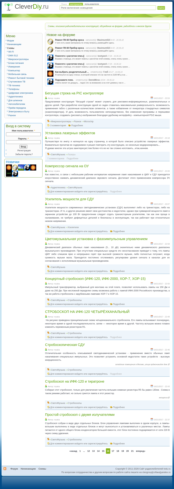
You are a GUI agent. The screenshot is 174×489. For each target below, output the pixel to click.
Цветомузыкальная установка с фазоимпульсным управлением (96, 239)
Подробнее (77, 125)
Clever (32, 6)
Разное (12, 115)
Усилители (73, 227)
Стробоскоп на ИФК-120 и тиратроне (74, 381)
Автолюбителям (16, 104)
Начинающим (14, 44)
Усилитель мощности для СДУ (69, 199)
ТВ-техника (14, 85)
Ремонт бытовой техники (21, 78)
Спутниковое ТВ (16, 81)
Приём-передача (17, 108)
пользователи (92, 4)
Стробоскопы (75, 300)
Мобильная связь (17, 74)
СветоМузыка (58, 154)
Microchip (89, 121)
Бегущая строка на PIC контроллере (74, 93)
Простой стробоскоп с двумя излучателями (80, 415)
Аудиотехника (15, 96)
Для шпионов (15, 100)
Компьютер (14, 70)
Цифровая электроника (20, 93)
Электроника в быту (18, 111)
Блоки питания (16, 63)
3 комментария (58, 125)
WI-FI (11, 51)
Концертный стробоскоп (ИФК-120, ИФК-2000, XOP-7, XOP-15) (95, 279)
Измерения (14, 66)
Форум (10, 40)
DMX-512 (13, 55)
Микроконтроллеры (18, 59)
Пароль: (23, 138)
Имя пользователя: (23, 130)
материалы (76, 4)
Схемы (10, 48)
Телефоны (13, 89)
